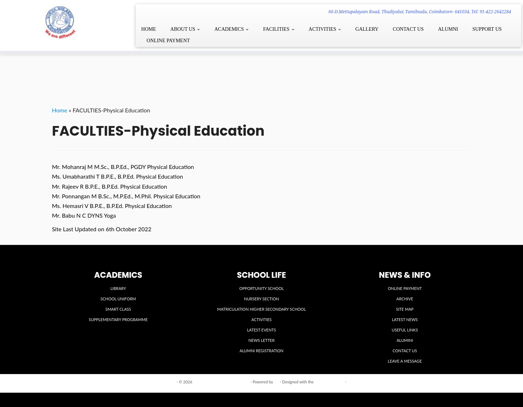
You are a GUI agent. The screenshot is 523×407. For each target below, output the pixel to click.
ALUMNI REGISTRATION (261, 350)
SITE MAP (405, 309)
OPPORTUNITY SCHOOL (261, 288)
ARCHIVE (405, 298)
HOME (148, 29)
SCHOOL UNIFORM (118, 298)
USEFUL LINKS (405, 330)
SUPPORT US (487, 29)
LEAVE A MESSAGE (405, 361)
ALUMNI (448, 29)
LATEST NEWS (405, 319)
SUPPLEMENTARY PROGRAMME (118, 319)
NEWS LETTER (261, 340)
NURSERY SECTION (261, 298)
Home (59, 110)
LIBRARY (118, 288)
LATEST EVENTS (261, 330)
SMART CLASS (118, 309)
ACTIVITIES (325, 29)
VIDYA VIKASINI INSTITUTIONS (221, 381)
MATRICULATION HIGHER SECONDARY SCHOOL (261, 309)
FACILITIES (278, 29)
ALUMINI (405, 340)
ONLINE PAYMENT (168, 40)
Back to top (461, 381)
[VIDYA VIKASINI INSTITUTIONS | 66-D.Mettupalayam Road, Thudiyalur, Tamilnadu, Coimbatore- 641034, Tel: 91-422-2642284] (60, 22)
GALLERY (367, 29)
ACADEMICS (231, 29)
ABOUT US (185, 29)
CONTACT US (408, 29)
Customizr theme (329, 381)
